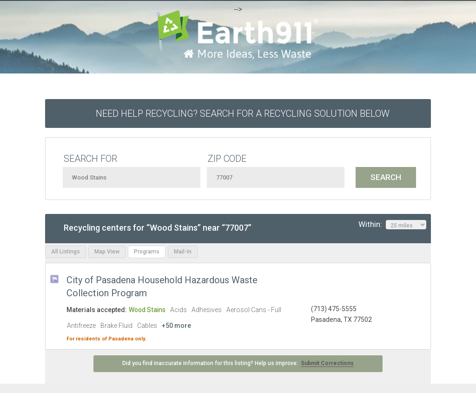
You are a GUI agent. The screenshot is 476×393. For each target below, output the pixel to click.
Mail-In (183, 251)
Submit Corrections (327, 363)
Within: (392, 225)
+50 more (176, 325)
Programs (146, 251)
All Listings (65, 251)
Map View (106, 251)
